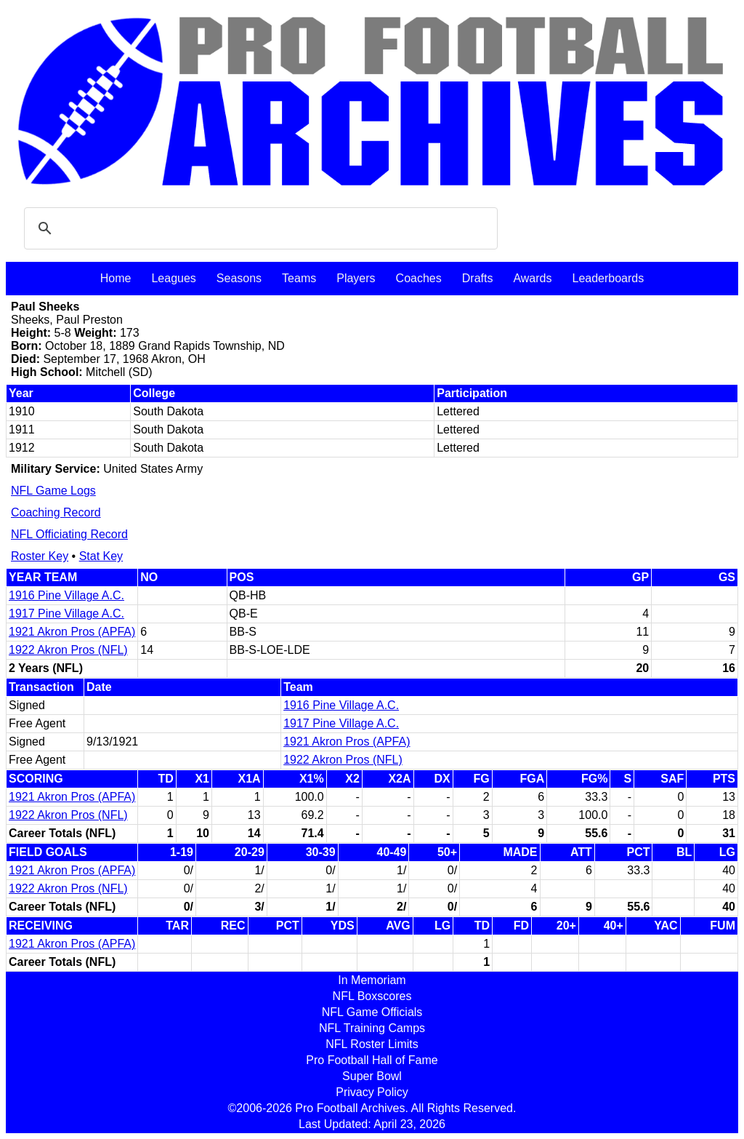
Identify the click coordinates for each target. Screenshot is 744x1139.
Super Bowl (372, 1076)
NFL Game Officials (372, 1012)
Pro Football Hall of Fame (371, 1060)
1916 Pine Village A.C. (66, 595)
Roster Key (39, 556)
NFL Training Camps (372, 1028)
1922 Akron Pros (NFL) (68, 650)
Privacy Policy (372, 1092)
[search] (258, 228)
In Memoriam (371, 980)
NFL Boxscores (372, 996)
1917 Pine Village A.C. (66, 613)
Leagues (173, 278)
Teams (299, 278)
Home (116, 278)
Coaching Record (56, 512)
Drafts (477, 278)
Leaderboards (608, 278)
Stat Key (101, 556)
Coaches (419, 278)
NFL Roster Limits (372, 1044)
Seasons (239, 278)
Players (355, 278)
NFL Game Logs (53, 490)
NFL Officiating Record (69, 534)
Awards (532, 278)
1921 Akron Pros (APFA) (72, 632)
